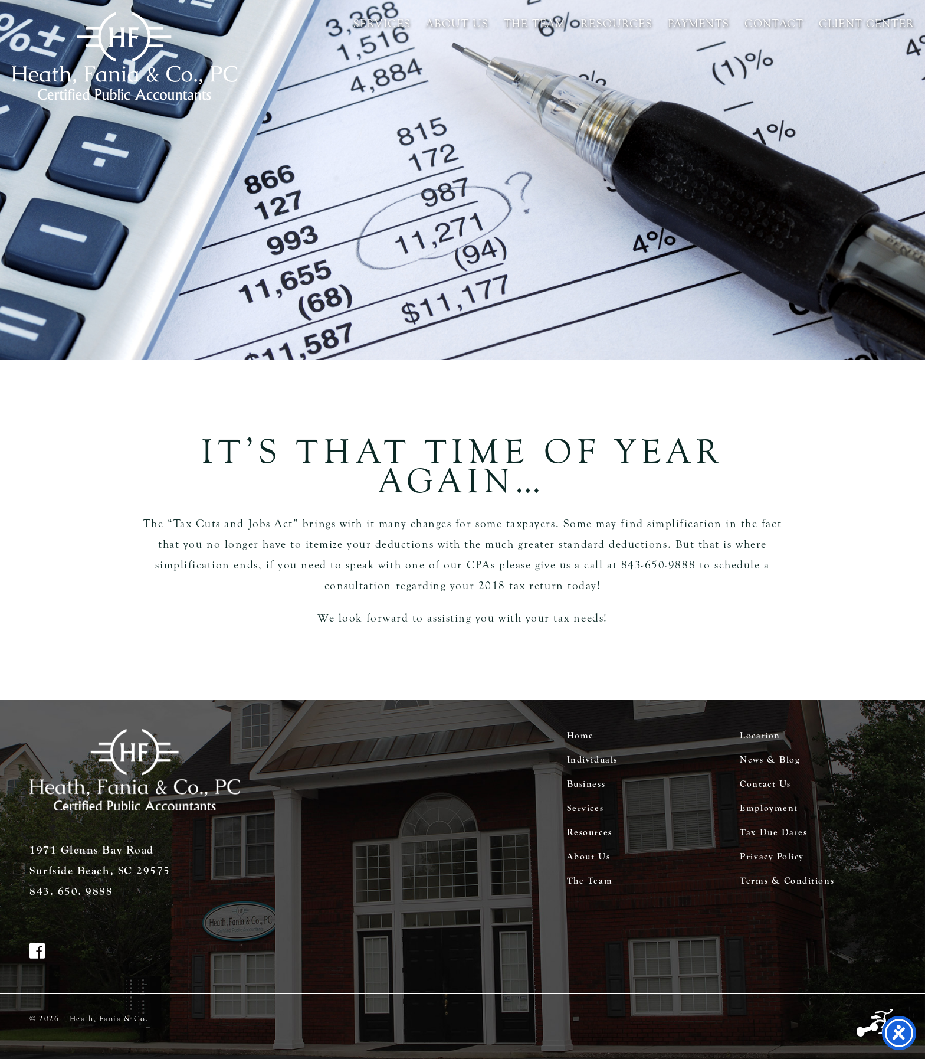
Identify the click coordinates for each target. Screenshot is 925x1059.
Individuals (592, 759)
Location (760, 735)
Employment (769, 808)
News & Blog (770, 759)
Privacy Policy (772, 856)
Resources (616, 23)
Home (580, 735)
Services (382, 23)
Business (586, 784)
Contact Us (765, 784)
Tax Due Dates (773, 832)
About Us (457, 23)
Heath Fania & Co (124, 56)
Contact (773, 23)
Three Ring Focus (876, 1023)
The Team (534, 23)
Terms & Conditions (787, 880)
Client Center (866, 23)
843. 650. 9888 (71, 891)
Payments (698, 23)
